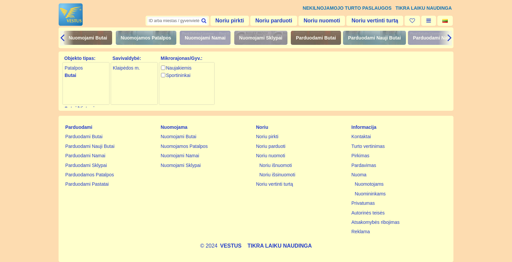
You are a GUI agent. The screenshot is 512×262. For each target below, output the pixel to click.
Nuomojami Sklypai (260, 37)
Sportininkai (178, 75)
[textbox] (177, 21)
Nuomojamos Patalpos (146, 37)
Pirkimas (360, 155)
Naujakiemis (178, 68)
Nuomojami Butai (88, 37)
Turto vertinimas (368, 146)
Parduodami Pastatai (87, 184)
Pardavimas (363, 165)
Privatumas (363, 203)
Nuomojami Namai (205, 37)
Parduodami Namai (434, 37)
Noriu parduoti (273, 20)
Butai (70, 75)
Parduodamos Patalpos (89, 174)
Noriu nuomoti (322, 20)
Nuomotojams (369, 184)
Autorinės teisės (368, 212)
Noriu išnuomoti (275, 165)
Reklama (360, 231)
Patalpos (74, 68)
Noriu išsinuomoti (277, 174)
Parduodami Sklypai (86, 165)
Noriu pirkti (230, 20)
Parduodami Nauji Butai (374, 37)
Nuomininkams (370, 193)
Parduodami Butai (316, 37)
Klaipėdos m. (126, 68)
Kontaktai (361, 136)
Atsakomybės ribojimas (375, 222)
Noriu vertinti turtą (374, 20)
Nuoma (358, 174)
